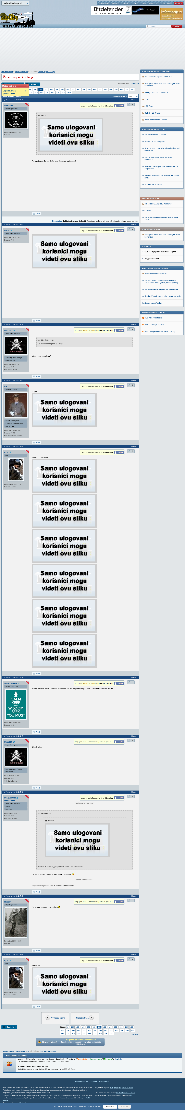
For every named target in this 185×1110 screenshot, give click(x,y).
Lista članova (153, 3)
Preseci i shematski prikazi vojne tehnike (161, 206)
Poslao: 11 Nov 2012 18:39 (14, 324)
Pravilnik (143, 3)
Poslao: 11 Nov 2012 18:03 (14, 224)
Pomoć (169, 3)
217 (52, 92)
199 (89, 89)
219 (63, 92)
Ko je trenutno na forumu (16, 1056)
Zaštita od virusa (127, 1087)
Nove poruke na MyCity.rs (153, 316)
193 (57, 89)
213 (30, 92)
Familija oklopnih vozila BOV (156, 279)
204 (116, 89)
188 (29, 89)
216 (47, 92)
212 (67, 1033)
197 (78, 89)
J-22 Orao (149, 293)
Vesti (111, 1087)
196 (73, 89)
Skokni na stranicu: (119, 96)
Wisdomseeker (11, 683)
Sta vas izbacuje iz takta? (155, 321)
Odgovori (34, 84)
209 (127, 1030)
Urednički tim (104, 1081)
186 (77, 1027)
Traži (163, 3)
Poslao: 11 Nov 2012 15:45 (14, 100)
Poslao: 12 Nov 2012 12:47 (14, 736)
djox (6, 452)
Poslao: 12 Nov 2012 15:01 (14, 792)
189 (35, 89)
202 (105, 89)
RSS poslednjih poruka (154, 241)
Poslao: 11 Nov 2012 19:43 (14, 380)
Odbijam (124, 1107)
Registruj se (125, 3)
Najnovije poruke (81, 1081)
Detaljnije (118, 1059)
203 (111, 89)
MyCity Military (104, 3)
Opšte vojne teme (21, 72)
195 (67, 89)
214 (36, 92)
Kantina (135, 3)
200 (94, 89)
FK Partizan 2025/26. (153, 371)
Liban (147, 286)
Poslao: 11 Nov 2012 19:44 (14, 446)
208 (122, 1030)
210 (132, 1030)
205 (121, 89)
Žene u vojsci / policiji (46, 72)
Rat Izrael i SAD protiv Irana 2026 (159, 121)
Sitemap (93, 1081)
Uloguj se (115, 3)
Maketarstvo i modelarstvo (155, 190)
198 (84, 89)
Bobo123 (8, 330)
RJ (5, 386)
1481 (69, 92)
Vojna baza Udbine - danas (156, 306)
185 (72, 1027)
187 (83, 1027)
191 (46, 89)
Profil (38, 214)
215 (41, 92)
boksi (6, 230)
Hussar (7, 902)
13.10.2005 (135, 83)
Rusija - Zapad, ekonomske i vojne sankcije (163, 213)
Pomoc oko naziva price (154, 328)
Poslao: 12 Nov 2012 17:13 (14, 896)
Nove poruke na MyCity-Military (156, 258)
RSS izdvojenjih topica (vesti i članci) (160, 248)
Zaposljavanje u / (9, 92)
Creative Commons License (125, 1093)
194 (62, 89)
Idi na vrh (135, 1034)
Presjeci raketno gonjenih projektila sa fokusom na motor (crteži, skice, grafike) (161, 198)
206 (127, 89)
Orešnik (148, 127)
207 (132, 89)
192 (51, 89)
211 (62, 1033)
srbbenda (8, 106)
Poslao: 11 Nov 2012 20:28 (14, 677)
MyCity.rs (117, 1087)
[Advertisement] (92, 51)
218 (58, 92)
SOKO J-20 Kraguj (152, 299)
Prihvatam (110, 1107)
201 (100, 89)
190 (40, 89)
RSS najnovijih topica (153, 235)
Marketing (178, 3)
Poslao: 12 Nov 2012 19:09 (14, 954)
